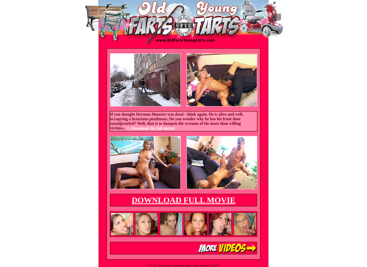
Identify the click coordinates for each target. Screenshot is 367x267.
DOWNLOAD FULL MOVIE (183, 200)
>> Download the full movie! (150, 128)
